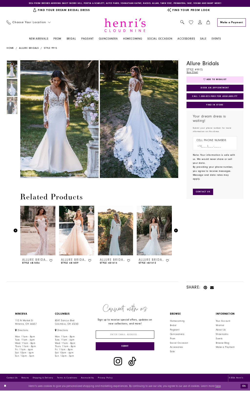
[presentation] (37, 231)
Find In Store (215, 108)
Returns (25, 380)
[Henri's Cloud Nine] (125, 25)
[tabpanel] (59, 120)
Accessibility (87, 380)
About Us (221, 330)
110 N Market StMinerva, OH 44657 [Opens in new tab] (26, 323)
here (218, 388)
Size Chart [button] (193, 73)
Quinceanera (177, 334)
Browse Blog (222, 343)
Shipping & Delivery (43, 380)
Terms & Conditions (67, 380)
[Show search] (182, 23)
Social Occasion (179, 343)
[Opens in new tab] (21, 331)
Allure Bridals (29, 48)
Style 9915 (50, 48)
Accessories (176, 347)
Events (219, 339)
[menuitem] (28, 23)
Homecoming (177, 321)
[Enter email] (125, 335)
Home (10, 48)
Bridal (173, 326)
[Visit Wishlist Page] (191, 23)
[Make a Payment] (231, 23)
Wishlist (220, 326)
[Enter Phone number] (213, 150)
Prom (173, 339)
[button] (200, 23)
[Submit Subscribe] (125, 348)
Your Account (223, 321)
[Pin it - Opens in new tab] (205, 288)
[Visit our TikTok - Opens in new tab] (132, 364)
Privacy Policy (105, 380)
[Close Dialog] (5, 388)
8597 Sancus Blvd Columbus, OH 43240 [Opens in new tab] (67, 323)
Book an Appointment (215, 90)
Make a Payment (225, 347)
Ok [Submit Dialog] (243, 388)
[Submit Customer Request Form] (204, 196)
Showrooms (222, 334)
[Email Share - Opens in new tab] (212, 288)
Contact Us (12, 380)
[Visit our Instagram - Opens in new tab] (118, 364)
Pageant (174, 330)
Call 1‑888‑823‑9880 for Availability (215, 99)
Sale (172, 352)
